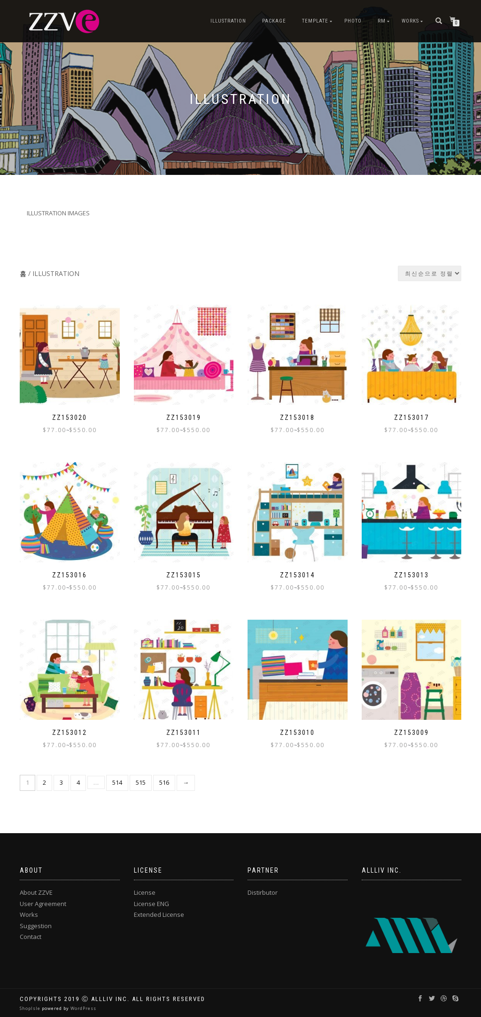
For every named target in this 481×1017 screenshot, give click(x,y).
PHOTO (353, 21)
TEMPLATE (315, 21)
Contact (30, 936)
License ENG (151, 903)
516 (164, 782)
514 (117, 782)
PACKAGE (274, 21)
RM (382, 21)
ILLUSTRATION (228, 21)
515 (141, 782)
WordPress (82, 1008)
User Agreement (43, 903)
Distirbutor (263, 892)
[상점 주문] (429, 273)
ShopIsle (31, 1008)
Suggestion (36, 926)
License (144, 892)
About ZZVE (36, 892)
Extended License (159, 914)
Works (410, 21)
